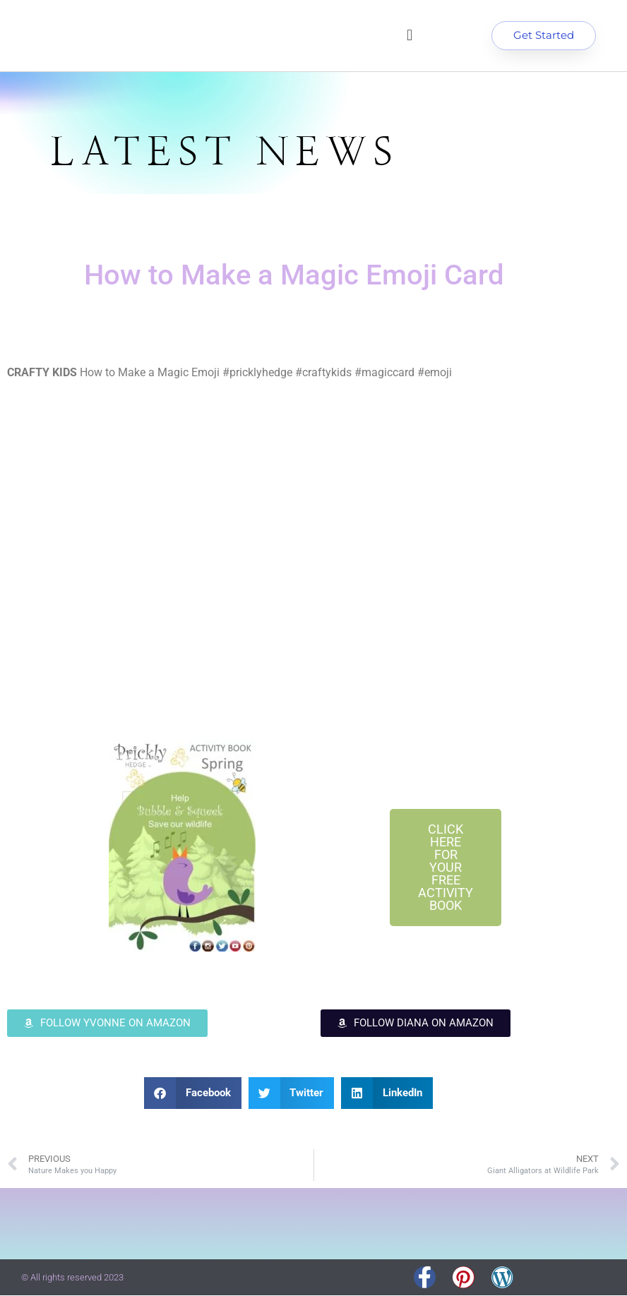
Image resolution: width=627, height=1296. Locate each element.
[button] (409, 36)
